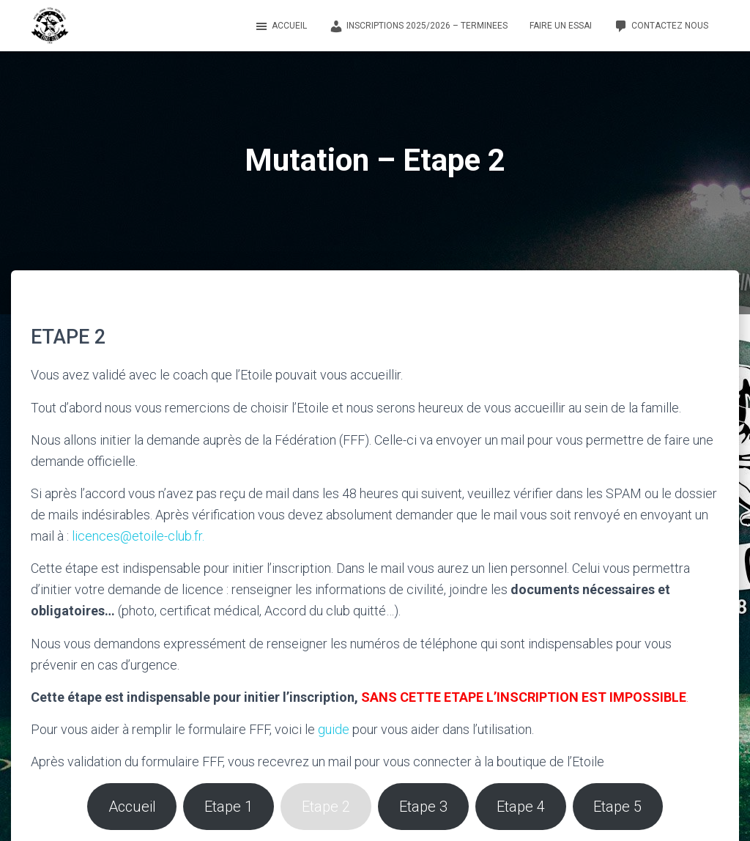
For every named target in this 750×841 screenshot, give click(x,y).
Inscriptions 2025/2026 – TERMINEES (418, 26)
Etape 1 (229, 806)
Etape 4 (521, 806)
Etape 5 (619, 806)
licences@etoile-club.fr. (138, 536)
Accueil (280, 26)
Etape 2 (326, 806)
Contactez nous (661, 26)
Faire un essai (561, 26)
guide (333, 729)
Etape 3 (424, 806)
